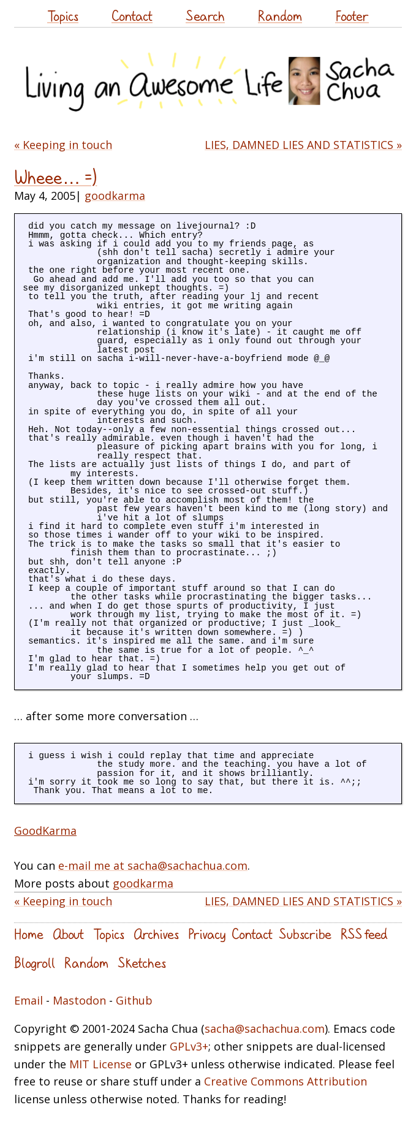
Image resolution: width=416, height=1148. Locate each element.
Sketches (142, 962)
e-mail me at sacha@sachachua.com (153, 865)
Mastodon (79, 1000)
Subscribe (305, 934)
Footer (352, 15)
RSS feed (364, 934)
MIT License (100, 1064)
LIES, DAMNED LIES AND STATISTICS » (303, 144)
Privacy (206, 934)
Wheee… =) (55, 177)
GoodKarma (45, 830)
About (68, 934)
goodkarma (115, 195)
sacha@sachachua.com (265, 1028)
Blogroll (34, 962)
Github (134, 1000)
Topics (62, 15)
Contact (132, 15)
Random (280, 15)
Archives (156, 934)
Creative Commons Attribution (285, 1081)
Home (28, 934)
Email (28, 1000)
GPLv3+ (189, 1046)
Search (205, 15)
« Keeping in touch (63, 144)
